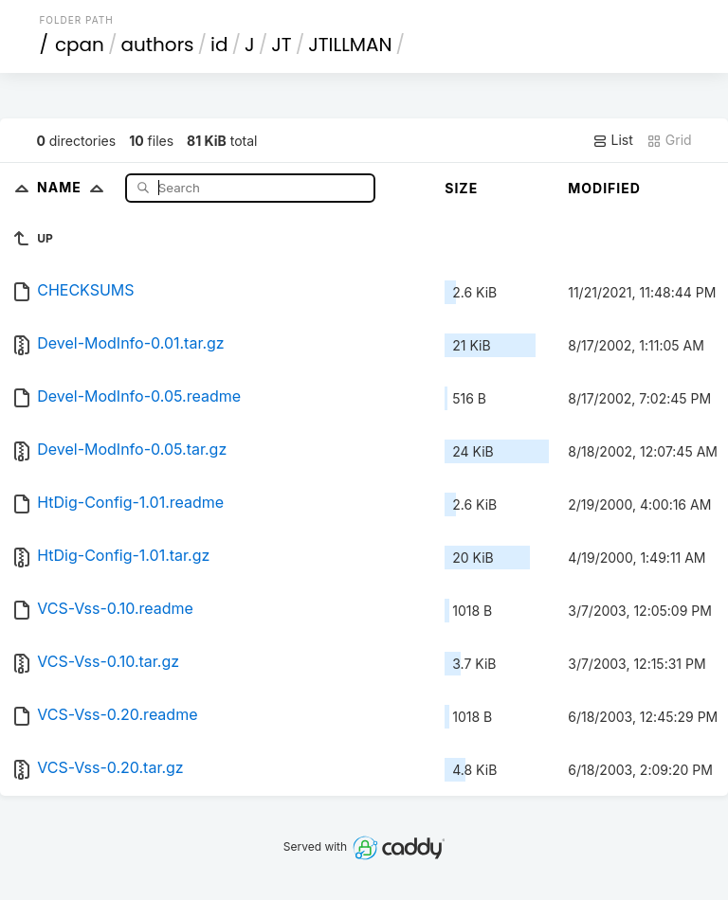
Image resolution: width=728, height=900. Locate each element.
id (219, 44)
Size (461, 188)
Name (74, 187)
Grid (669, 140)
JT (281, 44)
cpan (79, 44)
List (612, 140)
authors (156, 44)
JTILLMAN (349, 44)
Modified (604, 188)
